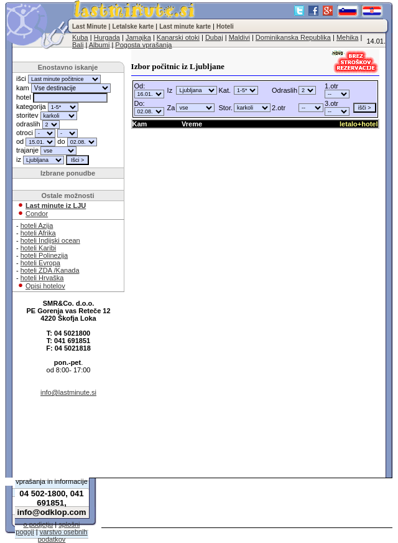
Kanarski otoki (178, 37)
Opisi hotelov (45, 286)
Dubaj (214, 37)
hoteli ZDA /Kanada (50, 270)
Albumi (99, 45)
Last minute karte (185, 26)
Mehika (347, 37)
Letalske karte (133, 26)
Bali (77, 45)
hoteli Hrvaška (42, 277)
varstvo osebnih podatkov (63, 535)
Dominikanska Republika (293, 37)
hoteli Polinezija (44, 255)
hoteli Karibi (38, 248)
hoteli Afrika (38, 233)
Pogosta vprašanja (143, 45)
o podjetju (38, 524)
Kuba (80, 37)
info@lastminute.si (68, 392)
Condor (36, 213)
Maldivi (239, 37)
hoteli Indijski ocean (50, 240)
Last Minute (89, 26)
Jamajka (138, 37)
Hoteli (225, 26)
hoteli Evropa (40, 263)
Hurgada (107, 37)
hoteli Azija (37, 225)
